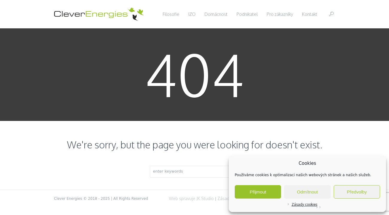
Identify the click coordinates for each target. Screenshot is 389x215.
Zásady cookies (304, 204)
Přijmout (258, 191)
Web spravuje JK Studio (191, 198)
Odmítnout (307, 191)
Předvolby (357, 191)
